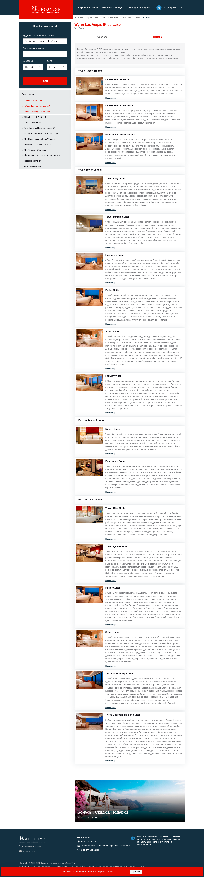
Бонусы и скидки (111, 7)
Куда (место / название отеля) (38, 35)
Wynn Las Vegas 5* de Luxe (36, 111)
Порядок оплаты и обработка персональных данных (103, 845)
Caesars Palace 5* (31, 122)
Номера (157, 37)
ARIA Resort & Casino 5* (34, 117)
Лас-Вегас (114, 18)
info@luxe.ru (27, 851)
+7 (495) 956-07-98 (30, 846)
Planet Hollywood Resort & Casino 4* (40, 133)
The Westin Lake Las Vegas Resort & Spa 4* (43, 155)
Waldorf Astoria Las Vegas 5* (36, 106)
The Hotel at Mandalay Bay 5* (36, 144)
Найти (44, 80)
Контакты (83, 837)
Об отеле (102, 37)
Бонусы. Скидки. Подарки (102, 812)
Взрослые (28, 61)
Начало (80, 18)
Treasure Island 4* (31, 161)
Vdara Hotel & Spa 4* (33, 166)
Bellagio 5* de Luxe (32, 100)
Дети (49, 61)
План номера (110, 98)
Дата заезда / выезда (34, 48)
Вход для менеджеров (89, 849)
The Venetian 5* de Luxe (34, 150)
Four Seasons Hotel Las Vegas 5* (38, 128)
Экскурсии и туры (137, 7)
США (104, 18)
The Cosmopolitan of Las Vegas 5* (38, 139)
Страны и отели (86, 7)
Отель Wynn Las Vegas (131, 18)
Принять (136, 872)
